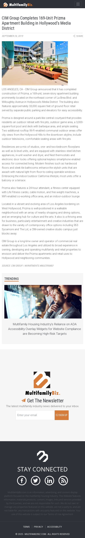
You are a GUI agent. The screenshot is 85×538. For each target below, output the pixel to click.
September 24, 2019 (12, 36)
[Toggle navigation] (77, 4)
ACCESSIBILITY (54, 526)
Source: (27, 265)
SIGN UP (61, 415)
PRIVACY (38, 526)
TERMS (26, 526)
